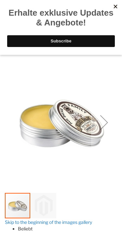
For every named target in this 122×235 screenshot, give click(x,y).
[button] (104, 122)
